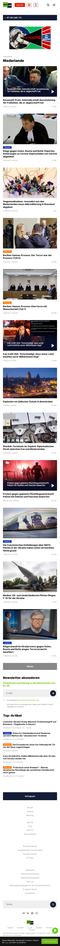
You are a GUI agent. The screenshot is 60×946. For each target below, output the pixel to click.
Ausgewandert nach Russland (30, 850)
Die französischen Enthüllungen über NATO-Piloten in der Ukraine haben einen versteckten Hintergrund (28, 548)
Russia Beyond (30, 834)
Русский (20, 928)
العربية (29, 928)
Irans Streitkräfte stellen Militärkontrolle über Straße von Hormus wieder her (29, 757)
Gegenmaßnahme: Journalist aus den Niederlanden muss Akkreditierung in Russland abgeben (29, 204)
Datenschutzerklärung (30, 874)
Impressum (30, 870)
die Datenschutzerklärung (28, 700)
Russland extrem (30, 854)
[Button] (53, 693)
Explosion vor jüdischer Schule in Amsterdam (28, 401)
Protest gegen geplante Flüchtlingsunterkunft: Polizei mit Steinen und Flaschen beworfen (28, 495)
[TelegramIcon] (23, 913)
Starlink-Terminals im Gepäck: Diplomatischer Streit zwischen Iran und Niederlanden (28, 447)
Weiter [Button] (30, 666)
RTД (30, 826)
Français (49, 928)
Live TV (20, 5)
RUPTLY (30, 830)
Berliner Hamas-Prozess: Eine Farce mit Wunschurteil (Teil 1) (25, 308)
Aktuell (30, 808)
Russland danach (30, 846)
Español (39, 928)
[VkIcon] (28, 913)
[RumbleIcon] (32, 913)
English (10, 928)
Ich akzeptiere (22, 700)
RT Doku (30, 858)
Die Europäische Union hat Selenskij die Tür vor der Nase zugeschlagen (29, 745)
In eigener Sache (30, 889)
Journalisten (30, 893)
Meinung (30, 815)
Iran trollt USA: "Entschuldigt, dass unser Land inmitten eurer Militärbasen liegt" (28, 355)
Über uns (30, 881)
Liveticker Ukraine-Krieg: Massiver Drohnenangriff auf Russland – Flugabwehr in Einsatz (29, 723)
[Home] (7, 5)
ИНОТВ (30, 822)
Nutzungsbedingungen (30, 878)
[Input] (30, 693)
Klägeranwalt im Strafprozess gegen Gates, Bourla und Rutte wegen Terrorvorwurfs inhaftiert (27, 649)
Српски (32, 930)
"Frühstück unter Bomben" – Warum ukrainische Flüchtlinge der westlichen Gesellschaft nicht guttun (28, 770)
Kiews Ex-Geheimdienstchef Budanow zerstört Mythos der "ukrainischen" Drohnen (26, 734)
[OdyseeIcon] (37, 913)
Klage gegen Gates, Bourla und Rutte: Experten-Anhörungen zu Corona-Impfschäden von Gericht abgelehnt (30, 154)
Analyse (30, 811)
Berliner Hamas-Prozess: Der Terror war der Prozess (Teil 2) (27, 256)
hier (6, 942)
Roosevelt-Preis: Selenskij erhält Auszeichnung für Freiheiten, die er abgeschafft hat (29, 101)
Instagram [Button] (30, 796)
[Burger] (54, 5)
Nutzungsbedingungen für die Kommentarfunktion (30, 885)
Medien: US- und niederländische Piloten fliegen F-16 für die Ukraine (29, 597)
